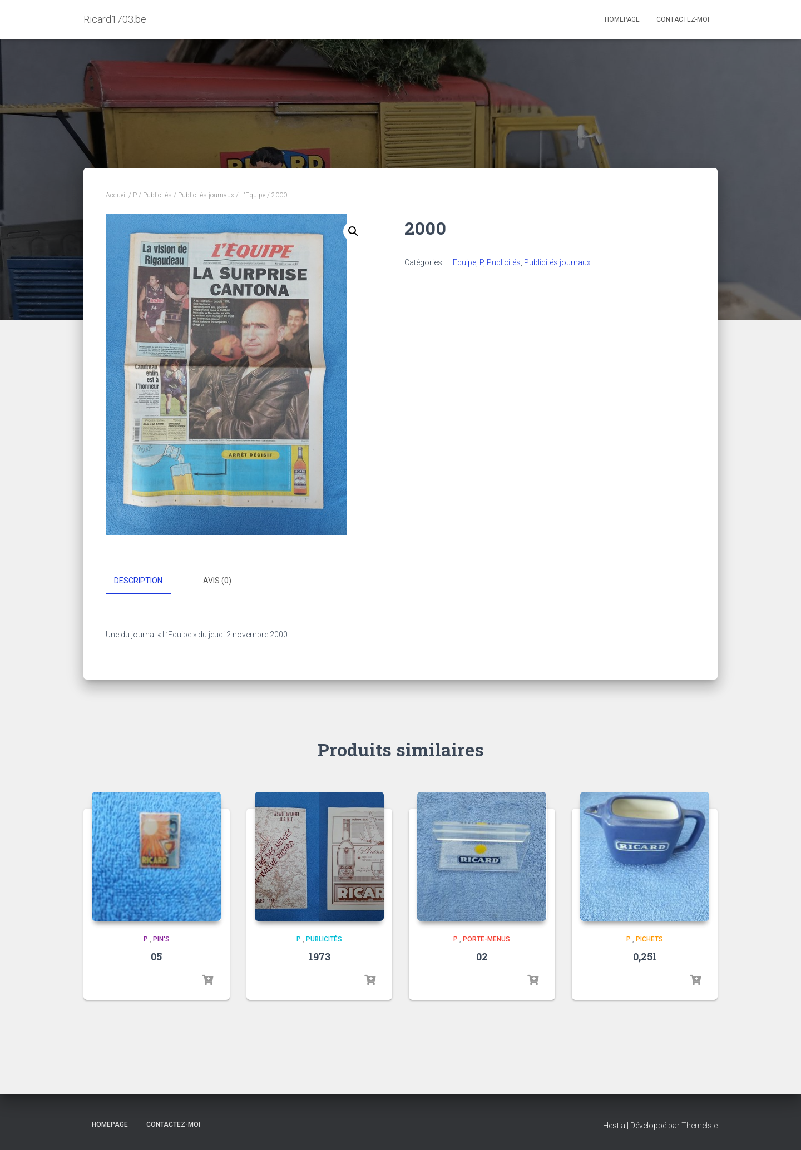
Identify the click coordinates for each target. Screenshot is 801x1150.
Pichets (649, 939)
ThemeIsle (699, 1125)
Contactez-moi (682, 19)
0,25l (644, 956)
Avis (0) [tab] (217, 580)
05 (156, 956)
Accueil (116, 195)
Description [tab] (138, 580)
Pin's (161, 939)
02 (482, 956)
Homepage (622, 19)
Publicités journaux (206, 195)
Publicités (157, 195)
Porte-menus (486, 939)
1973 (319, 956)
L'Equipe (252, 195)
